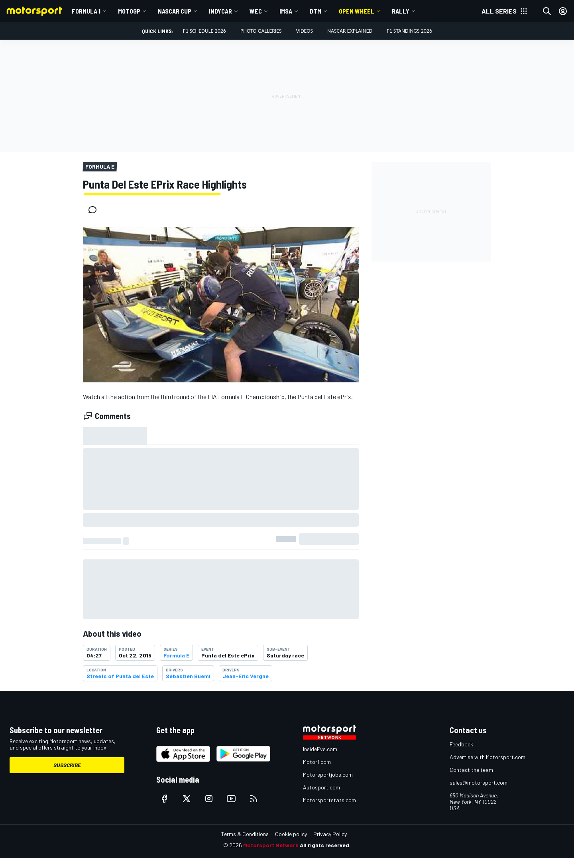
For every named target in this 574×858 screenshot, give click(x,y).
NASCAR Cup (174, 11)
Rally (400, 11)
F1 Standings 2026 (409, 31)
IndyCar (220, 11)
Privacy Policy (330, 833)
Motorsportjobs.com (328, 774)
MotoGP (129, 11)
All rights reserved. (325, 845)
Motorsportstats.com (329, 800)
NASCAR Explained (349, 31)
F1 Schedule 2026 (204, 31)
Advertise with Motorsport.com (487, 757)
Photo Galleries (261, 31)
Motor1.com (317, 761)
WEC (256, 11)
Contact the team (471, 769)
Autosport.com (321, 787)
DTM (315, 11)
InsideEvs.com (320, 749)
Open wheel (356, 11)
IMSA (285, 11)
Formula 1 (86, 11)
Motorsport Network (271, 845)
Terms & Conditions (245, 833)
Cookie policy (291, 833)
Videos (304, 31)
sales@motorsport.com (478, 782)
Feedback (461, 744)
